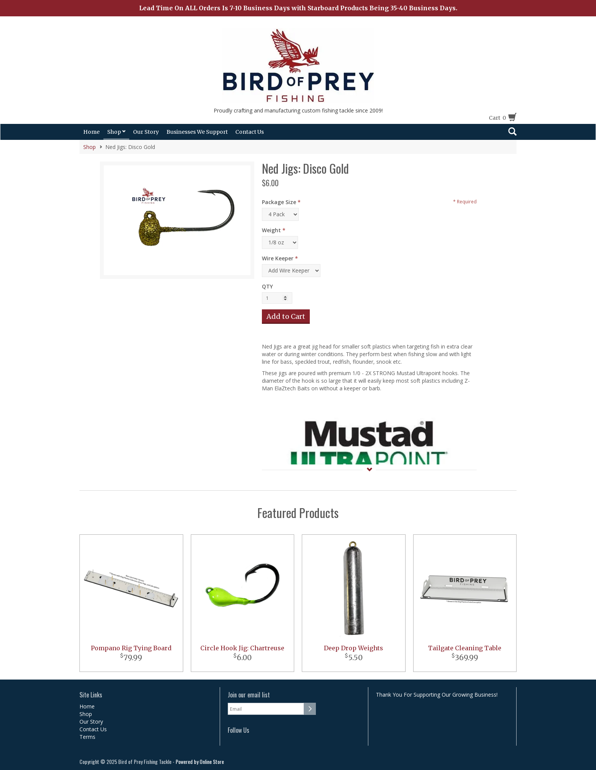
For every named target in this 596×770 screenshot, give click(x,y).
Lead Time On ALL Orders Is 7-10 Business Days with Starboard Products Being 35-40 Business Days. (298, 8)
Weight (271, 230)
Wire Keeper (277, 258)
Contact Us (249, 131)
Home (91, 131)
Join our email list (249, 695)
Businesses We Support (197, 131)
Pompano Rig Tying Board (131, 648)
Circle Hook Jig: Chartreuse (242, 648)
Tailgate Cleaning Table (464, 648)
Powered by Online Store (200, 761)
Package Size (279, 202)
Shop (116, 131)
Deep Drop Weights (353, 648)
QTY (267, 286)
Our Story (146, 131)
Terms (87, 736)
